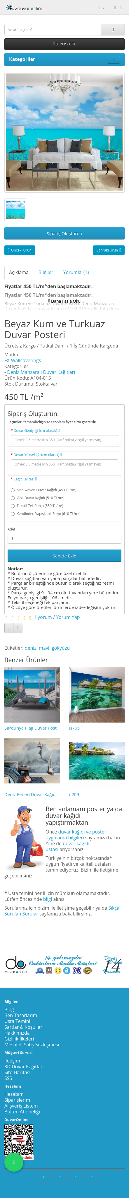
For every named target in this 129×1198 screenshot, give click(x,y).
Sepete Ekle (64, 556)
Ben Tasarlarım (20, 1015)
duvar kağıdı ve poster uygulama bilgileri (76, 835)
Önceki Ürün (20, 250)
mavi (44, 648)
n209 (74, 794)
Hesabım (14, 1094)
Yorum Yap (68, 617)
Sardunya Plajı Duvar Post (30, 728)
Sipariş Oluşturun (64, 233)
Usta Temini (17, 1021)
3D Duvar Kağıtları (24, 1066)
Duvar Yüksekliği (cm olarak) (38, 454)
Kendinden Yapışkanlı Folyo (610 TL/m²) (46, 513)
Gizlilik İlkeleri (19, 1039)
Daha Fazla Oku (64, 301)
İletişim (12, 1060)
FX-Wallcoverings (22, 360)
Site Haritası (17, 1072)
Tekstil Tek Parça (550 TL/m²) (37, 505)
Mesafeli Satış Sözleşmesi (31, 1044)
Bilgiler (46, 272)
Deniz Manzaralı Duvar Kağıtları (41, 372)
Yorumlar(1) (76, 272)
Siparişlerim (17, 1100)
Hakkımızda (17, 1033)
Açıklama (19, 272)
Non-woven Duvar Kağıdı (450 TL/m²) (43, 489)
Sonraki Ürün (109, 250)
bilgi (47, 899)
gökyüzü (61, 648)
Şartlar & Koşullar (23, 1027)
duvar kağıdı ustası (67, 846)
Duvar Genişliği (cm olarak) (37, 430)
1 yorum (43, 617)
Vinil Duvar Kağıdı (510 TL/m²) (37, 497)
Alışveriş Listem (21, 1106)
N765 (74, 728)
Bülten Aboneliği (22, 1111)
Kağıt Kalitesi (25, 479)
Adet (11, 529)
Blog (9, 1009)
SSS (8, 1078)
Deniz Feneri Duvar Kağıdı (30, 794)
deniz (30, 648)
